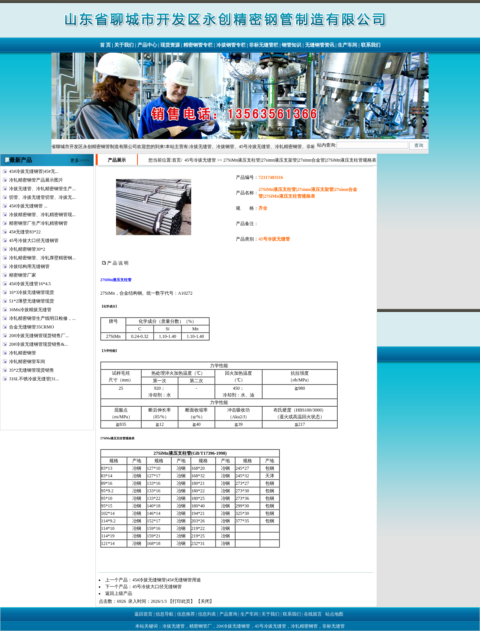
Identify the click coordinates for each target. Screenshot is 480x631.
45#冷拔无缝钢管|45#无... (33, 171)
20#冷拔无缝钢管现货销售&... (38, 344)
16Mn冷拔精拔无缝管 (30, 309)
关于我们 (124, 45)
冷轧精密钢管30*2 (27, 249)
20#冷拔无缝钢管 (233, 626)
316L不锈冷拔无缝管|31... (34, 378)
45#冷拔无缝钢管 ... (28, 206)
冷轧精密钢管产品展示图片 (36, 180)
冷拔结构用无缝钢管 (29, 266)
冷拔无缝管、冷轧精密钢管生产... (42, 188)
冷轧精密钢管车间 (27, 361)
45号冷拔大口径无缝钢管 (34, 240)
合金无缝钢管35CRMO (31, 327)
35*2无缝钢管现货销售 (31, 370)
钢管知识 (291, 45)
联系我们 (370, 45)
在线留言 (313, 614)
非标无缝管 (333, 626)
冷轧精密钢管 (22, 353)
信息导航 (164, 614)
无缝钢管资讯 (319, 45)
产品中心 (147, 45)
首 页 (105, 45)
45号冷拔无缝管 (200, 160)
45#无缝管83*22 (25, 232)
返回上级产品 (118, 593)
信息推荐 (186, 614)
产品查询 (228, 614)
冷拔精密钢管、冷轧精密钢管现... (42, 214)
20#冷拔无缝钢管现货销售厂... (39, 335)
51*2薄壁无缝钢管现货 (31, 301)
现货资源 (170, 45)
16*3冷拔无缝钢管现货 (31, 292)
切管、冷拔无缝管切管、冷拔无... (42, 197)
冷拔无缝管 (173, 626)
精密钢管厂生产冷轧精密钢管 (38, 223)
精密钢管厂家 (22, 275)
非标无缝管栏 (263, 45)
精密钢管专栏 (198, 45)
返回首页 (143, 614)
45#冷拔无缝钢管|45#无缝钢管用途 (166, 580)
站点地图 (334, 614)
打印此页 (181, 601)
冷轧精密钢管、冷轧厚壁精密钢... (42, 257)
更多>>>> (79, 160)
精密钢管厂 (200, 626)
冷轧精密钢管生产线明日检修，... (42, 318)
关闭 (205, 601)
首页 (176, 160)
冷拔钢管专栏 (231, 45)
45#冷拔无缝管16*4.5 (30, 283)
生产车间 (347, 45)
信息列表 (207, 614)
